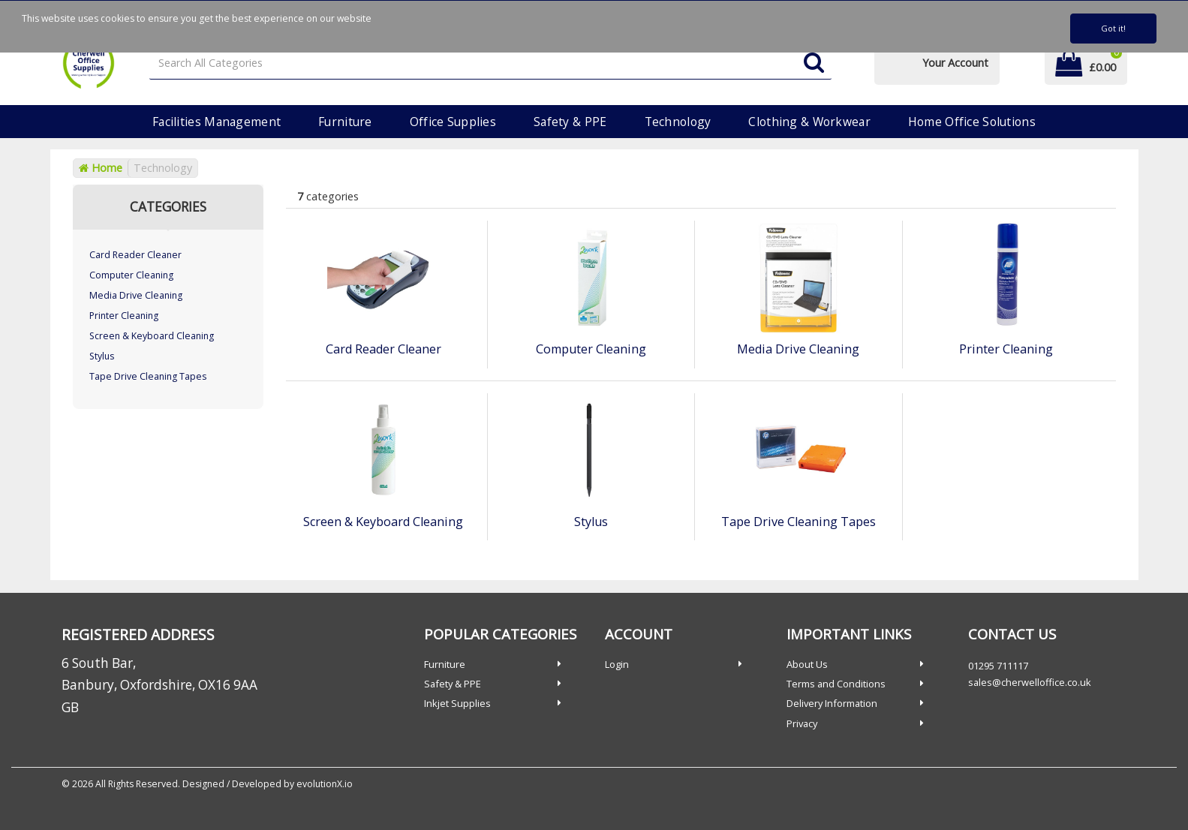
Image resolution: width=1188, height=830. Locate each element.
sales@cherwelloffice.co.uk (1029, 682)
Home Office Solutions (972, 121)
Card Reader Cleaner (135, 254)
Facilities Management (216, 121)
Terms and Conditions (836, 683)
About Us (807, 664)
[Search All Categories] (490, 63)
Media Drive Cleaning (135, 295)
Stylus (101, 356)
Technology (678, 121)
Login (617, 664)
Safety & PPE (570, 121)
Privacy (801, 723)
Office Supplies (453, 121)
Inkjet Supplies (457, 703)
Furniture (345, 121)
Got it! (1113, 28)
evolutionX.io (324, 783)
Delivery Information (831, 703)
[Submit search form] (814, 63)
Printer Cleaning (123, 315)
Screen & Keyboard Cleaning (151, 335)
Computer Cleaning (131, 275)
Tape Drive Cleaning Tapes (147, 376)
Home (100, 168)
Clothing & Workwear (809, 121)
